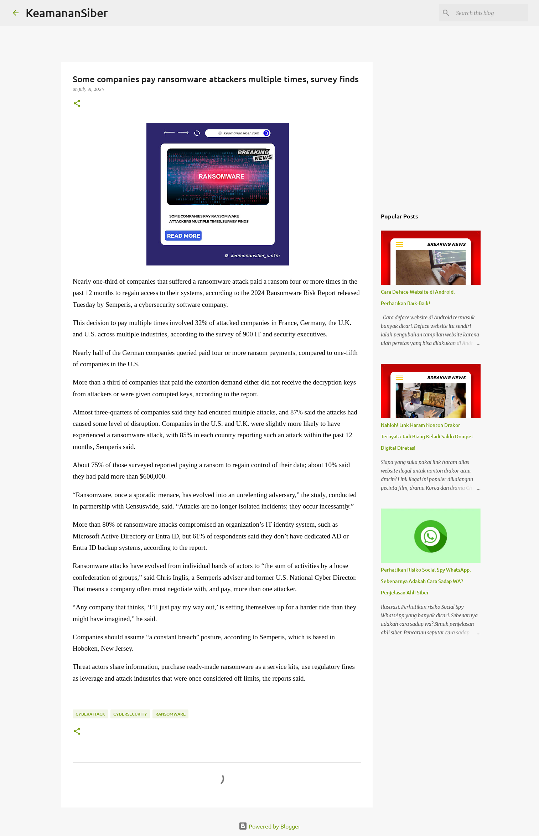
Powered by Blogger (269, 826)
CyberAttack (90, 714)
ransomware (170, 714)
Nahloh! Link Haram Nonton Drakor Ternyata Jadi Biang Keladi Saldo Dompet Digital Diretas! (427, 436)
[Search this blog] (490, 12)
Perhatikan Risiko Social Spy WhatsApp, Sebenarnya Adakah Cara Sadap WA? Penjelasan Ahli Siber (426, 581)
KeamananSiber (67, 13)
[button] (77, 104)
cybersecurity (130, 714)
